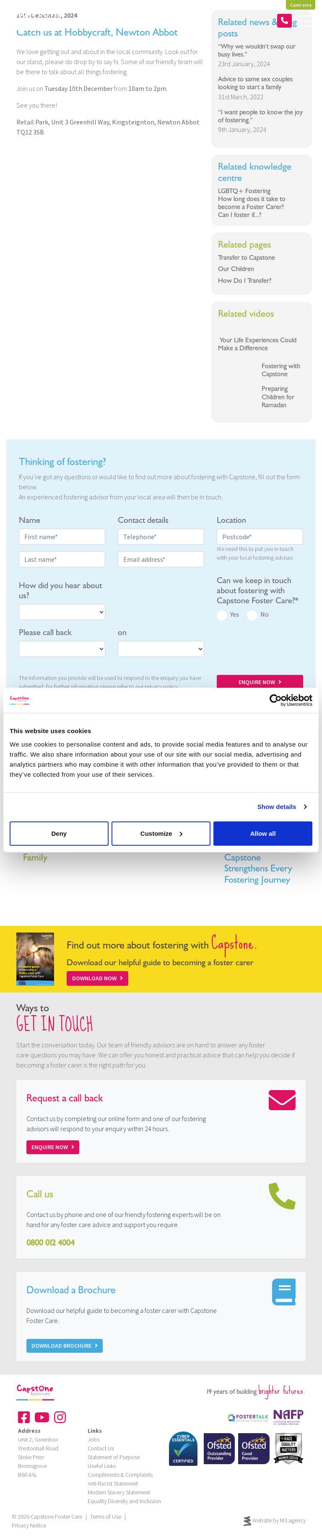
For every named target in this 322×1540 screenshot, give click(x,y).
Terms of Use (105, 1516)
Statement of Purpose (114, 1457)
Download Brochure (64, 1345)
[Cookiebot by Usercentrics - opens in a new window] (275, 700)
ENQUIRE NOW (260, 682)
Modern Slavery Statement (119, 1492)
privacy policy (161, 686)
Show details (276, 806)
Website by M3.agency (275, 1521)
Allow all (263, 833)
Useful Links (102, 1466)
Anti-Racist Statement (113, 1483)
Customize (161, 833)
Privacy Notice (29, 1525)
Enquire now (52, 1147)
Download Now (97, 978)
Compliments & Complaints (120, 1474)
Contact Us (101, 1448)
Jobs (93, 1439)
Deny (59, 833)
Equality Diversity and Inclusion (124, 1501)
